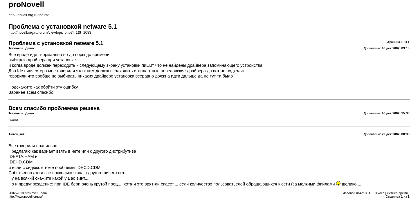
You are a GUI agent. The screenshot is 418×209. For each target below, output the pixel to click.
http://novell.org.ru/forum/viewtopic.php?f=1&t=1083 (49, 32)
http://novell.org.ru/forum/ (28, 15)
